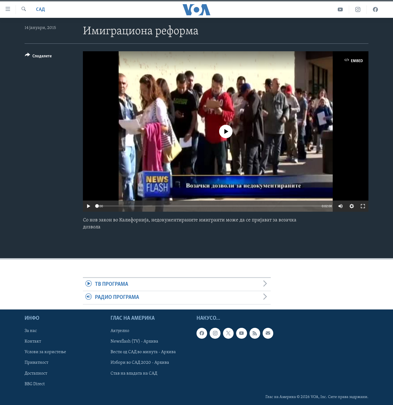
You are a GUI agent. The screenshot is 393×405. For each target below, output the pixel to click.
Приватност (36, 362)
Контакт (33, 341)
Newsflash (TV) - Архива (134, 341)
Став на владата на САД (134, 373)
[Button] (38, 57)
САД (40, 9)
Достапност (36, 373)
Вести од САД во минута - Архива (143, 352)
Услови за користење (45, 352)
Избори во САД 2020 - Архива (140, 362)
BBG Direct (35, 384)
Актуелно (120, 331)
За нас (31, 331)
